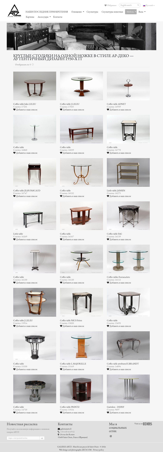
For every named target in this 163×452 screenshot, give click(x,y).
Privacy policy (98, 450)
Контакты (57, 16)
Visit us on (138, 423)
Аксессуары (43, 16)
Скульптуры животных (112, 11)
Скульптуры (92, 11)
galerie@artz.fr (65, 429)
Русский (149, 5)
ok (42, 438)
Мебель (130, 11)
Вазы (141, 11)
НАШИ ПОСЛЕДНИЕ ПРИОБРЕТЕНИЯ (47, 11)
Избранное (110, 5)
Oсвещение (76, 11)
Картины (30, 16)
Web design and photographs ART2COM (75, 450)
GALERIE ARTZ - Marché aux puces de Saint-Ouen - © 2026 (81, 446)
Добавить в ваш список (25, 109)
